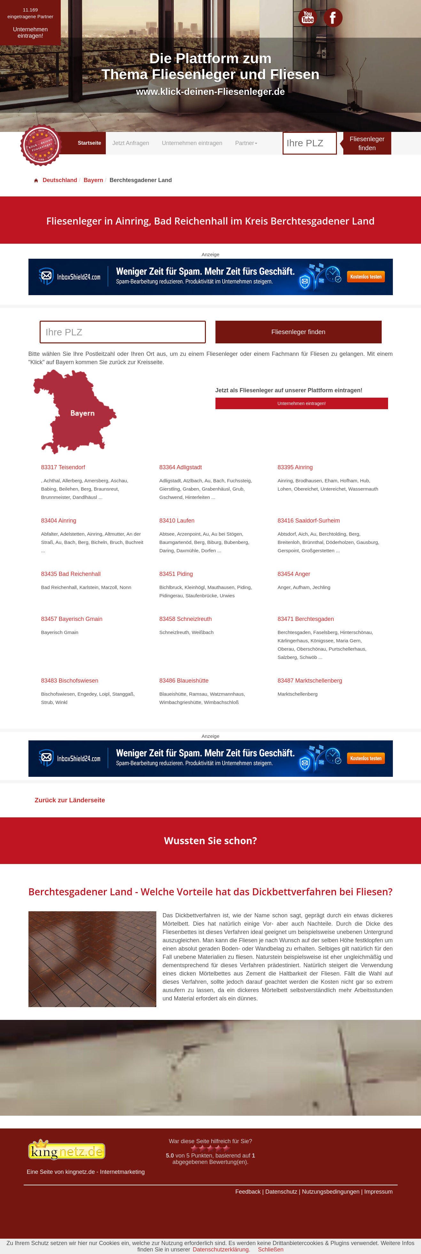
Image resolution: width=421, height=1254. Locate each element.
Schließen (271, 1249)
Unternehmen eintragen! (301, 403)
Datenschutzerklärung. (221, 1249)
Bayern (93, 180)
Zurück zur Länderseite (70, 800)
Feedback (248, 1192)
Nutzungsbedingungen (331, 1192)
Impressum (378, 1192)
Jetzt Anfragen (130, 143)
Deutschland (55, 180)
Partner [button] (246, 143)
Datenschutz (281, 1192)
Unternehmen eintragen (192, 143)
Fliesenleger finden (367, 143)
